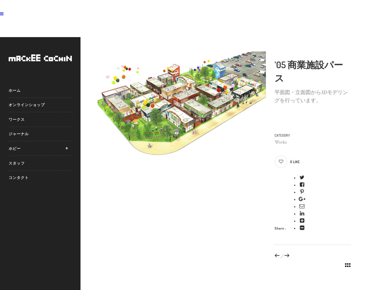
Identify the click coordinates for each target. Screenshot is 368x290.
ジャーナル (19, 133)
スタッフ (17, 163)
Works (281, 142)
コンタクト (19, 177)
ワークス (17, 119)
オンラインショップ (27, 104)
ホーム (15, 90)
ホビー (15, 148)
